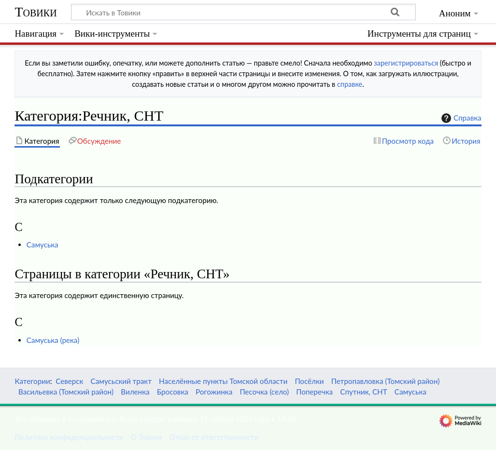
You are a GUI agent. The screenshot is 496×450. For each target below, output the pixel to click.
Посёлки (309, 381)
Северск (69, 381)
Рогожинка (214, 391)
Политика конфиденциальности (68, 437)
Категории (32, 381)
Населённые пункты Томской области (223, 381)
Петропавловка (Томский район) (385, 381)
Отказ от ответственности (214, 437)
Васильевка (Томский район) (65, 391)
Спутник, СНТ (363, 391)
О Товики (146, 437)
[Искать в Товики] (243, 12)
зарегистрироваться (406, 63)
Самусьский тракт (121, 381)
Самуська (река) (53, 340)
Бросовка (172, 391)
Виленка (135, 391)
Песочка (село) (264, 391)
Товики (35, 11)
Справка (460, 118)
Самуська (42, 244)
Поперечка (314, 391)
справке (349, 84)
